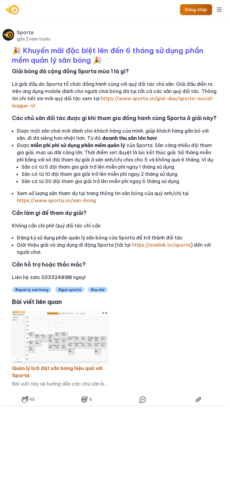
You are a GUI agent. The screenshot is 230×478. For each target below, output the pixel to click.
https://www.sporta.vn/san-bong (56, 200)
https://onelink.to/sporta (161, 245)
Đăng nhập (196, 9)
